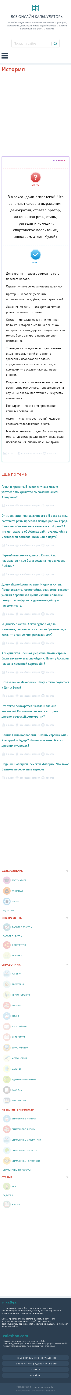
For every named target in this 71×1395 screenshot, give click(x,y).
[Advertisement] (35, 114)
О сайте (35, 1375)
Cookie (35, 1369)
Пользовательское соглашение (36, 1357)
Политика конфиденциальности (35, 1363)
